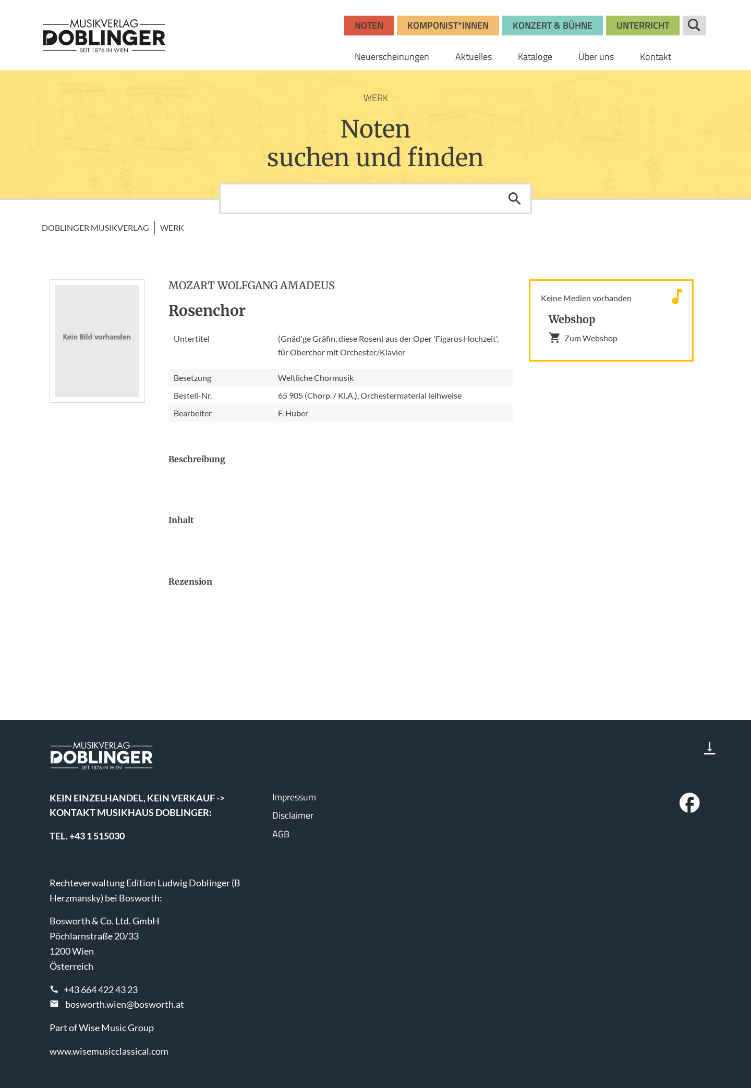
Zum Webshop (583, 337)
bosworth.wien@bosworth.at (124, 1004)
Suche (694, 25)
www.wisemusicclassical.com (109, 1051)
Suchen (514, 198)
